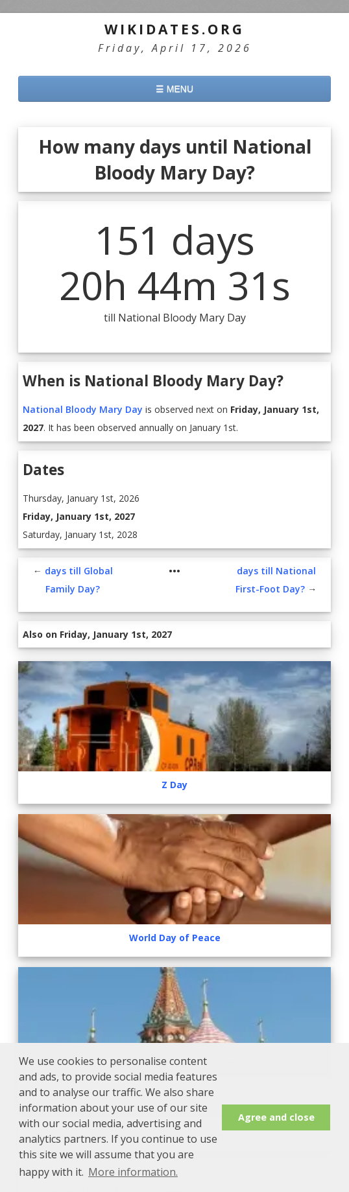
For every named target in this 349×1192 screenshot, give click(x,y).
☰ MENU (174, 89)
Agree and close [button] (276, 1117)
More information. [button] (133, 1172)
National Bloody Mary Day (83, 409)
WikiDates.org (174, 29)
